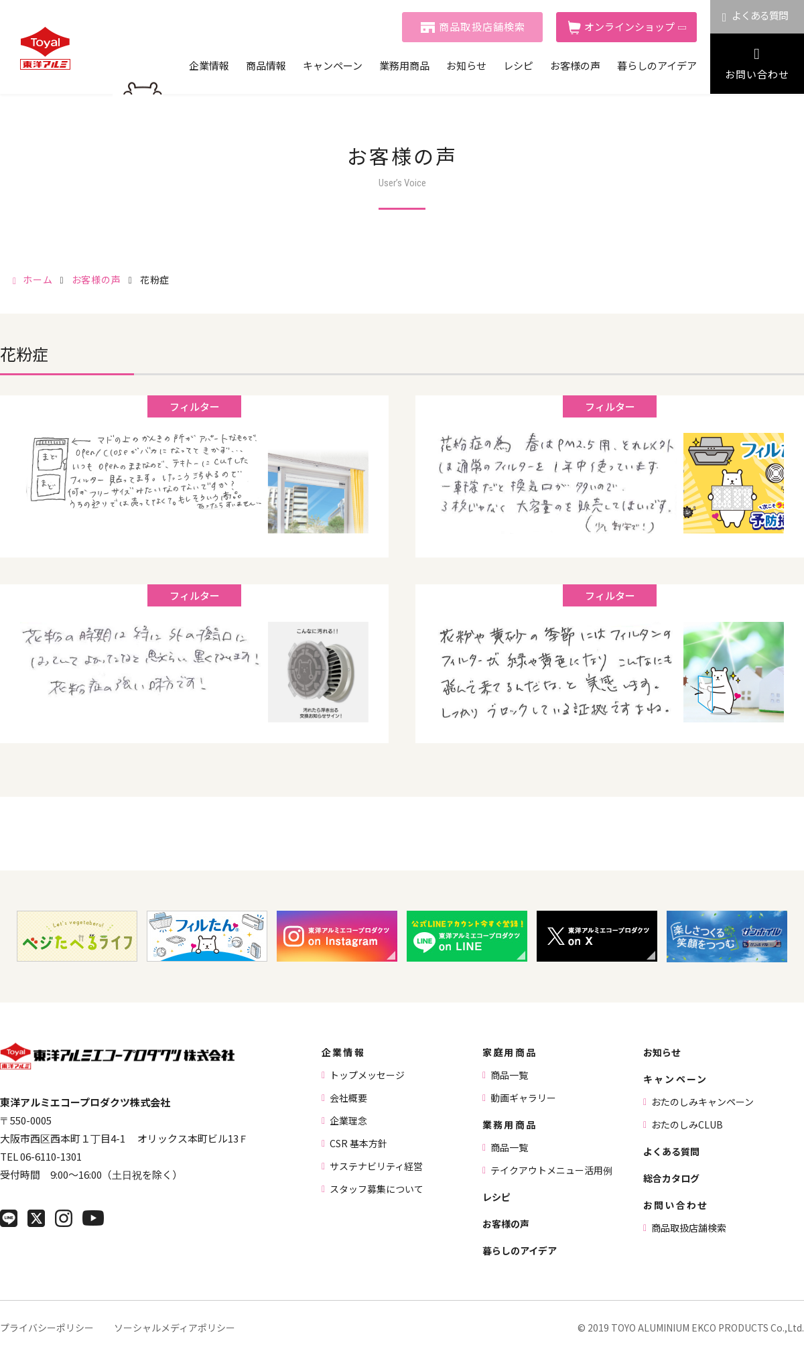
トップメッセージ (367, 1075)
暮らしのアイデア (657, 65)
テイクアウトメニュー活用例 (551, 1170)
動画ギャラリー (523, 1097)
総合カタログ (671, 1178)
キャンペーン (332, 65)
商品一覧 (509, 1075)
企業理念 (348, 1120)
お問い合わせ (757, 74)
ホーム (38, 279)
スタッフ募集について (376, 1189)
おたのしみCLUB (687, 1124)
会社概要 (348, 1097)
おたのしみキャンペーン (702, 1101)
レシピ (518, 65)
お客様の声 (575, 65)
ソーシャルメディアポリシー (174, 1327)
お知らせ (466, 65)
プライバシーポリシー (47, 1327)
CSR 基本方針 (358, 1143)
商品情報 (266, 65)
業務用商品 (404, 65)
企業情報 (209, 65)
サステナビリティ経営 (376, 1166)
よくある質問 (760, 15)
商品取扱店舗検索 (482, 26)
